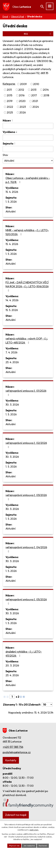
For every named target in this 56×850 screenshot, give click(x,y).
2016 (21, 95)
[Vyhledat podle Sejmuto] (28, 149)
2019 (9, 101)
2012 (21, 89)
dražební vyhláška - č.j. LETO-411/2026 (24, 653)
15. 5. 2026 (12, 310)
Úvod (5, 16)
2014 (46, 89)
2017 (34, 95)
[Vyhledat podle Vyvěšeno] (28, 138)
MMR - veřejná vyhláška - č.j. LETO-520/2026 (27, 232)
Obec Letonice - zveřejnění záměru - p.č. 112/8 (28, 180)
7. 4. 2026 (11, 352)
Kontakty (10, 760)
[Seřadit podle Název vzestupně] (12, 119)
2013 (33, 89)
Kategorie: (9, 83)
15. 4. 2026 (12, 192)
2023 (23, 107)
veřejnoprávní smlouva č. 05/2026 (26, 601)
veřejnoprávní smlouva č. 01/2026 (26, 392)
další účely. (34, 830)
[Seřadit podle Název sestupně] (12, 121)
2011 (9, 89)
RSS (38, 33)
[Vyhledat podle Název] (28, 126)
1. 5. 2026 (11, 201)
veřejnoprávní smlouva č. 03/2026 (26, 497)
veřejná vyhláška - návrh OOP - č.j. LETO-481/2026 (27, 340)
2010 (36, 84)
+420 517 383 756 (13, 747)
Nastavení (43, 845)
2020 (22, 101)
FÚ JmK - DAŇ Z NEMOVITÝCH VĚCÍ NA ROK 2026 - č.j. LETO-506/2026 (27, 286)
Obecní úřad (17, 16)
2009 (23, 84)
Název (7, 120)
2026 (22, 112)
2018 (46, 95)
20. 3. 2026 (12, 665)
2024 (35, 107)
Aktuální (11, 211)
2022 (10, 107)
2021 (35, 101)
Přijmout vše (14, 845)
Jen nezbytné (29, 845)
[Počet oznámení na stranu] (47, 705)
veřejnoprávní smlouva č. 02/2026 (26, 444)
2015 (9, 95)
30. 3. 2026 (12, 404)
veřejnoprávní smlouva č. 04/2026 (26, 549)
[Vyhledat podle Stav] (28, 161)
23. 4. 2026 (12, 362)
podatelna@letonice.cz (17, 752)
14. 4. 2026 (12, 300)
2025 (10, 112)
